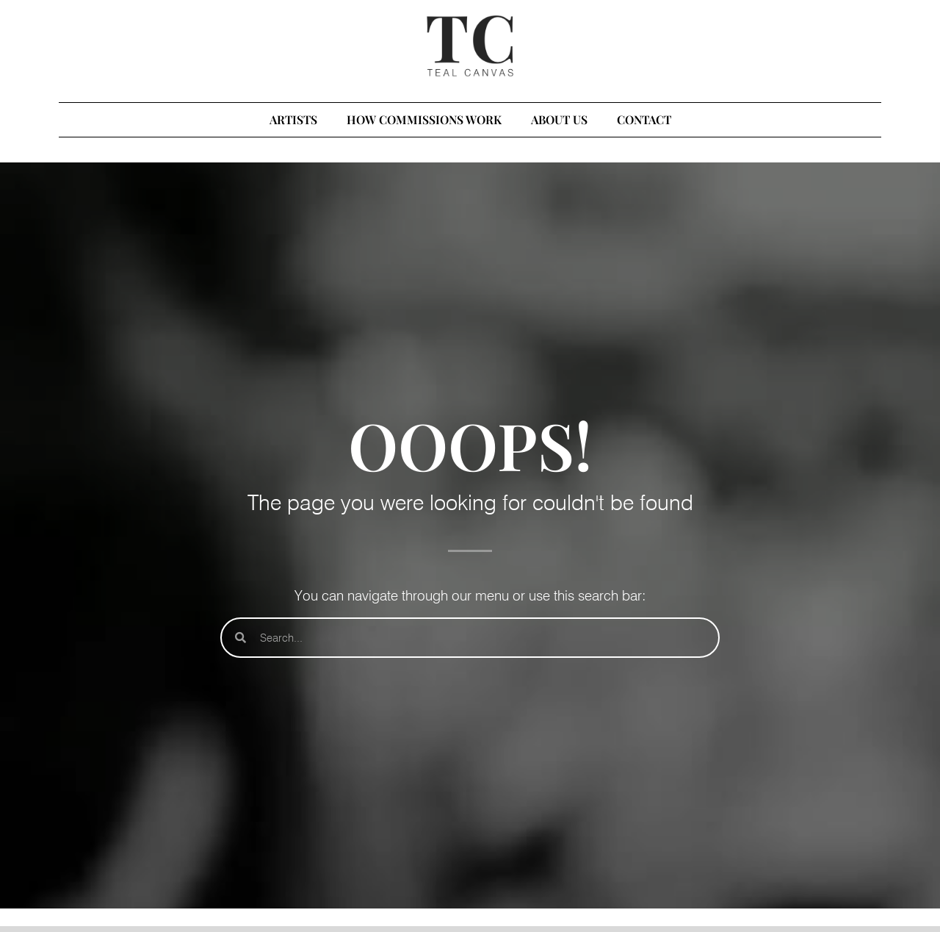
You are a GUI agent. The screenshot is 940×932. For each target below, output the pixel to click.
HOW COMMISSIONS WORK (424, 119)
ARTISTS (293, 119)
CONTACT (644, 119)
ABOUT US (559, 119)
